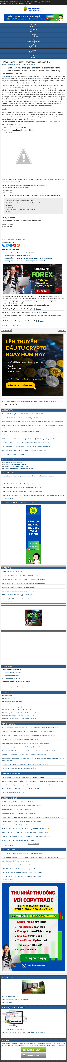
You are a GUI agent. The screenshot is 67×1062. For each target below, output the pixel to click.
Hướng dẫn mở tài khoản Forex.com (17, 255)
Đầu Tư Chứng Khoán (33, 41)
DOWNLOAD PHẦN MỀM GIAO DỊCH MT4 (13, 1029)
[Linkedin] (11, 245)
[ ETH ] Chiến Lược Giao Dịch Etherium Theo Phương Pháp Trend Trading (22, 491)
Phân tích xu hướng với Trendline (15, 701)
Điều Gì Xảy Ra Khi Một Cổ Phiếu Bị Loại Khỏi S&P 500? (17, 825)
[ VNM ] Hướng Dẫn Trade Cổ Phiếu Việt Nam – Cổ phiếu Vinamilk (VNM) (22, 853)
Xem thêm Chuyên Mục (8, 498)
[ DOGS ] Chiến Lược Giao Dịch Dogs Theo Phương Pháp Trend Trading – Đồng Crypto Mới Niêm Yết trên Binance (33, 495)
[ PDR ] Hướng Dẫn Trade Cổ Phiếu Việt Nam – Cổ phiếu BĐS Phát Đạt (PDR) (23, 872)
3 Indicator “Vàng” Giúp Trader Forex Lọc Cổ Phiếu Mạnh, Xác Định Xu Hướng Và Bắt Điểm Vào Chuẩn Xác (31, 751)
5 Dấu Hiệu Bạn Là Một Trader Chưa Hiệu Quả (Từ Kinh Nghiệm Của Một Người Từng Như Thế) (28, 439)
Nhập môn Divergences (11, 684)
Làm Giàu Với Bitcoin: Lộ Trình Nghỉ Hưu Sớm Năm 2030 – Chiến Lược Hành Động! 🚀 (25, 442)
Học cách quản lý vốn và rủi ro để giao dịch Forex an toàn (21, 718)
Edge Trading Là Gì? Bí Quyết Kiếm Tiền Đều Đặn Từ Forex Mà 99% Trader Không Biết (25, 743)
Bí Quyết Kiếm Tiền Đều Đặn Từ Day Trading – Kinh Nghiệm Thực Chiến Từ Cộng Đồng (25, 764)
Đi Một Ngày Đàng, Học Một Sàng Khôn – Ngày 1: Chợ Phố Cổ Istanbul (21, 802)
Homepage (33, 25)
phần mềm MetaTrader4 (30, 119)
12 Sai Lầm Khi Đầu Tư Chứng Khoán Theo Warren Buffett (18, 840)
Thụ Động (33, 56)
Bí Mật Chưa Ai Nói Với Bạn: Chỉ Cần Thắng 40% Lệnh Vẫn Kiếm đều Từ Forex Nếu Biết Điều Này (28, 735)
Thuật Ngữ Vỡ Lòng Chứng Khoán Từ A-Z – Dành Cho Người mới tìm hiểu (22, 805)
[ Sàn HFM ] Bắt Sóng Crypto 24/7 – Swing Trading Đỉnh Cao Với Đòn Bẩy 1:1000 (24, 777)
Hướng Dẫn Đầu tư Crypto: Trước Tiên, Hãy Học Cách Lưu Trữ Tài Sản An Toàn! (24, 450)
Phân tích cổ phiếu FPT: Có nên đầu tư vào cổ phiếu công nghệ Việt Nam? (22, 821)
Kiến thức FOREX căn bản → (10, 996)
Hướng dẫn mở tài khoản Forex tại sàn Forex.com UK (26, 62)
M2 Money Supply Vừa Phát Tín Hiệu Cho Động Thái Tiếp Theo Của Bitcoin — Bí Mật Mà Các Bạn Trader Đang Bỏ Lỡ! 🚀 (33, 426)
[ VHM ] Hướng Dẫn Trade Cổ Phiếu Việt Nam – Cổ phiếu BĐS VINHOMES (22, 865)
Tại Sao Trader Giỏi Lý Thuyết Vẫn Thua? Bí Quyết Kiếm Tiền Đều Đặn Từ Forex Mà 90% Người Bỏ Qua (30, 727)
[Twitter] (7, 245)
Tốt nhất (33, 30)
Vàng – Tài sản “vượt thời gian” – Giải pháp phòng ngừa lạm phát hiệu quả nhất (23, 583)
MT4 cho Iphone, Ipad (8, 1032)
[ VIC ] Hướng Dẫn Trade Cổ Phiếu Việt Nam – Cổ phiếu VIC (18, 868)
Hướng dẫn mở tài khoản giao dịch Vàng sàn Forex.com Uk (25, 261)
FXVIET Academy (8, 64)
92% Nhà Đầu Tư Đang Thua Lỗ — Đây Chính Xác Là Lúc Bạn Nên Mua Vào (23, 414)
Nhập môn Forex (10, 698)
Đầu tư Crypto (33, 35)
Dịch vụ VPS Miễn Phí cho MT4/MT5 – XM (13, 792)
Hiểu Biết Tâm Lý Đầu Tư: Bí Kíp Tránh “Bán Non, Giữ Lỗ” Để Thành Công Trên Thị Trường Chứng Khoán (30, 817)
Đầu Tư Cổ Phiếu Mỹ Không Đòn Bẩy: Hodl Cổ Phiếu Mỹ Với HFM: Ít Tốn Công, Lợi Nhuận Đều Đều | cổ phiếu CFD (33, 781)
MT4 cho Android (6, 1035)
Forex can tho (31, 64)
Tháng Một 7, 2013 (20, 64)
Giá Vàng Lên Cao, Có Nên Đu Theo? (12, 571)
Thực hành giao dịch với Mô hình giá (14, 678)
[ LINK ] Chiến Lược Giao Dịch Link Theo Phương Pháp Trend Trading (21, 483)
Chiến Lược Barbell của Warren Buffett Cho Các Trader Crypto (19, 435)
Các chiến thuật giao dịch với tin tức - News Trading (20, 715)
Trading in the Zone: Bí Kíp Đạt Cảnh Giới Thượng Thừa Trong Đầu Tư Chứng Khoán (25, 832)
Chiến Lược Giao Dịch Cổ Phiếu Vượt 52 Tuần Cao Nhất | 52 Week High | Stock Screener (26, 836)
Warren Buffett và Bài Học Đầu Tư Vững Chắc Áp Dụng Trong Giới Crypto (22, 431)
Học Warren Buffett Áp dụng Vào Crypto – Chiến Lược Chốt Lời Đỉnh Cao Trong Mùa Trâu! (26, 446)
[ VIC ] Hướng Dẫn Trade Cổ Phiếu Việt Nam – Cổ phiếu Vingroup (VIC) (21, 876)
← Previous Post (6, 330)
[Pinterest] (14, 245)
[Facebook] (3, 245)
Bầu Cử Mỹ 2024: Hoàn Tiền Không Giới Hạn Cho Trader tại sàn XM (20, 789)
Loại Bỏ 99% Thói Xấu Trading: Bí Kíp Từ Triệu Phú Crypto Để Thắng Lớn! (22, 418)
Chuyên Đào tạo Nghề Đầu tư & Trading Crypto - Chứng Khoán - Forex (25, 1)
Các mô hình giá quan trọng (12, 675)
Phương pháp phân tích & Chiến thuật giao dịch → (15, 999)
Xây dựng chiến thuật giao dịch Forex (16, 707)
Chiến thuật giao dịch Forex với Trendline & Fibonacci (20, 710)
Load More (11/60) (33, 843)
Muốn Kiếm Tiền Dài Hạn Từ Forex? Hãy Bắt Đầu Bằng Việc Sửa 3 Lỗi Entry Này (24, 747)
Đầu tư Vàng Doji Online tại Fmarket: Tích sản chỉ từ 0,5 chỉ (18, 598)
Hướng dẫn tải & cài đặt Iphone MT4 (36, 1032)
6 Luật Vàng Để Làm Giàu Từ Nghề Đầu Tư (13, 454)
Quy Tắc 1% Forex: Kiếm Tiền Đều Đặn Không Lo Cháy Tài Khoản (20, 739)
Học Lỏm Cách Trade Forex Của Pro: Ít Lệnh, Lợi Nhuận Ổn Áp (19, 768)
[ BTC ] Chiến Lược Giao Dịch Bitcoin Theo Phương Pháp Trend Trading (21, 487)
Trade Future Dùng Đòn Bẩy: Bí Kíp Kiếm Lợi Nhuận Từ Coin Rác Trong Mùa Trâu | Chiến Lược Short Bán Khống (32, 421)
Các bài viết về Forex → (8, 1002)
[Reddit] (18, 245)
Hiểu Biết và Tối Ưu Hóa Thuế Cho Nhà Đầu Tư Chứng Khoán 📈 (19, 813)
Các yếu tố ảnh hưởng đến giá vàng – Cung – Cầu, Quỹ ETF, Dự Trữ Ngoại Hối (23, 579)
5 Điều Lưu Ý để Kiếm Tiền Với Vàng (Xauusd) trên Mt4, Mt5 (18, 595)
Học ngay (39, 309)
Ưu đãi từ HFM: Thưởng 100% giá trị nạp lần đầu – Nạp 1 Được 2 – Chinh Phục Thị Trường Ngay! (28, 785)
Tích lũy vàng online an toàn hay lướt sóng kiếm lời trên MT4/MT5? (20, 591)
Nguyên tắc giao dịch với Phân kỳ (14, 687)
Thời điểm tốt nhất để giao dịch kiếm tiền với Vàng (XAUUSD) (18, 587)
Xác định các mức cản (12, 704)
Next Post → (61, 330)
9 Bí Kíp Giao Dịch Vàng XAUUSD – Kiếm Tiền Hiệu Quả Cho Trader (20, 575)
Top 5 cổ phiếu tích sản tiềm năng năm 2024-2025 (15, 861)
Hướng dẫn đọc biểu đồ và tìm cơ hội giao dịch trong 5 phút (22, 713)
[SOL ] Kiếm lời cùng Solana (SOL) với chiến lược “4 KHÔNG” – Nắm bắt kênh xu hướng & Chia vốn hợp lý (30, 476)
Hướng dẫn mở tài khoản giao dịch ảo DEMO (20, 253)
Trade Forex (33, 51)
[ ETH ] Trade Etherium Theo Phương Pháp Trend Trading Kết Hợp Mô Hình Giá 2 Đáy (25, 480)
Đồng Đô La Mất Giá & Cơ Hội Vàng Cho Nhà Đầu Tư (16, 809)
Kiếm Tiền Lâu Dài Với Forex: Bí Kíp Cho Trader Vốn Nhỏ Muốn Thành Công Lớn (24, 754)
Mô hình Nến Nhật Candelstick (13, 672)
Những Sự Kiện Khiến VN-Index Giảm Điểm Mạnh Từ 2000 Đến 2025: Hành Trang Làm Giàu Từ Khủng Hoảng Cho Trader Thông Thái (33, 759)
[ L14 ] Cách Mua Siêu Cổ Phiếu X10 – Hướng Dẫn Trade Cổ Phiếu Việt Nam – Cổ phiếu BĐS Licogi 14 (30, 857)
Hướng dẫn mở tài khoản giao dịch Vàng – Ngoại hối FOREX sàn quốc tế (29, 258)
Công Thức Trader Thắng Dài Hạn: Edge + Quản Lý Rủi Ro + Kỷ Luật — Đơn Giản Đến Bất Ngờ (28, 731)
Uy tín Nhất (32, 46)
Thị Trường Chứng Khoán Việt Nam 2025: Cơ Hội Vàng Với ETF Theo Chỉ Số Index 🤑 (25, 829)
